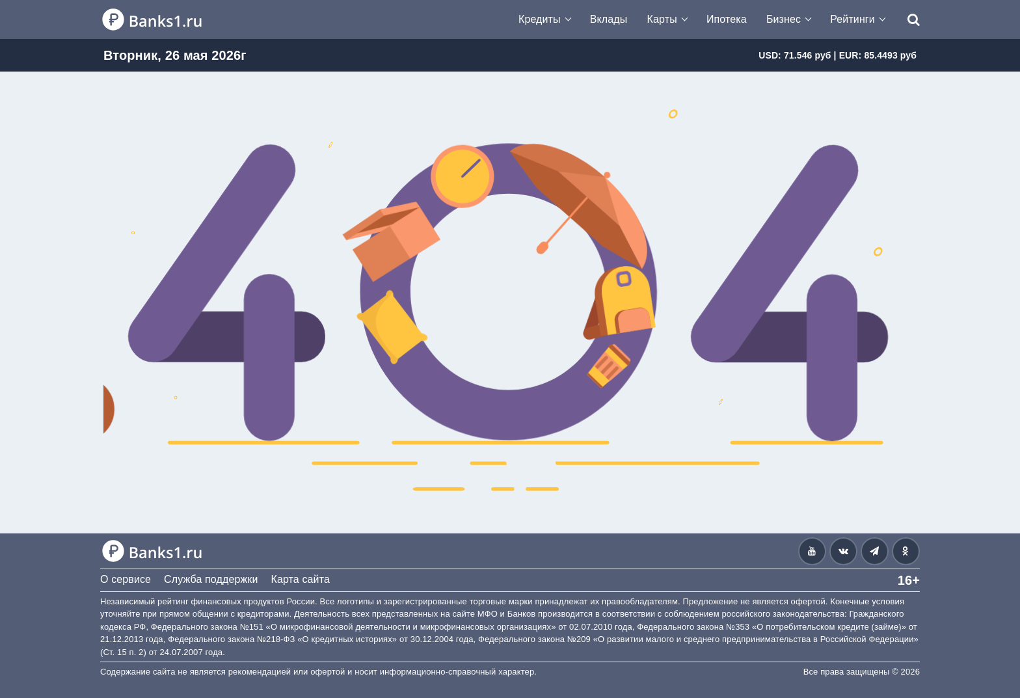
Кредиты (539, 19)
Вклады (609, 19)
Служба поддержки (211, 579)
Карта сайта (300, 579)
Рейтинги (852, 19)
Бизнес (783, 19)
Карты (662, 19)
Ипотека (726, 19)
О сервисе (125, 579)
